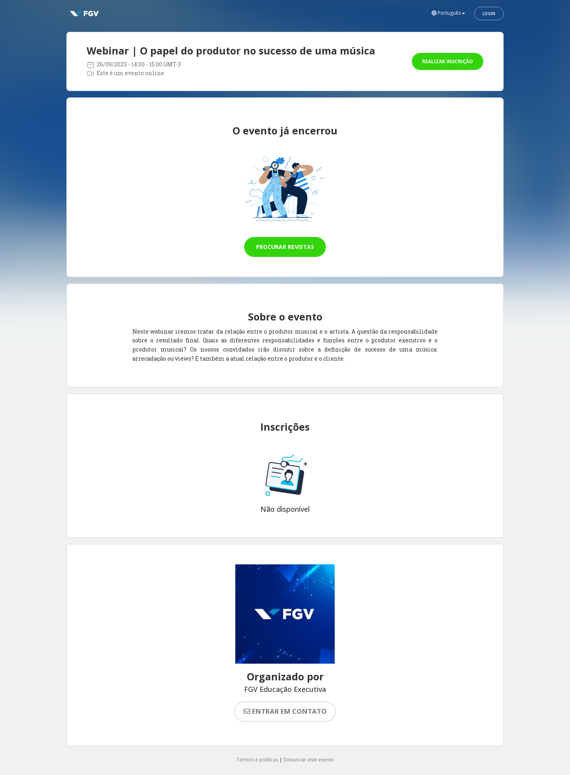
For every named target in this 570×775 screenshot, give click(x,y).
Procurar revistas (285, 247)
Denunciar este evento (308, 759)
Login (489, 13)
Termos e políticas (257, 759)
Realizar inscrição (447, 61)
